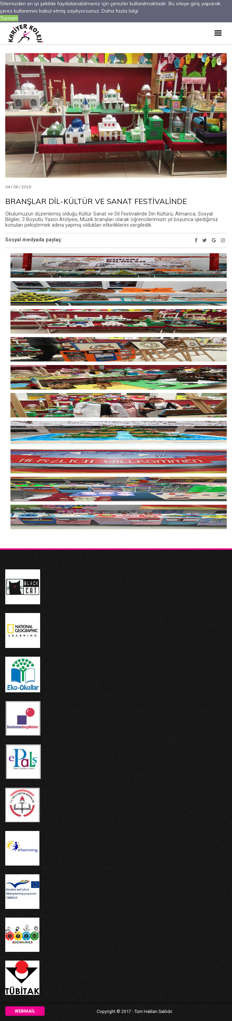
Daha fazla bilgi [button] (120, 11)
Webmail (25, 1011)
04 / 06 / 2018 (18, 186)
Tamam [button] (9, 18)
